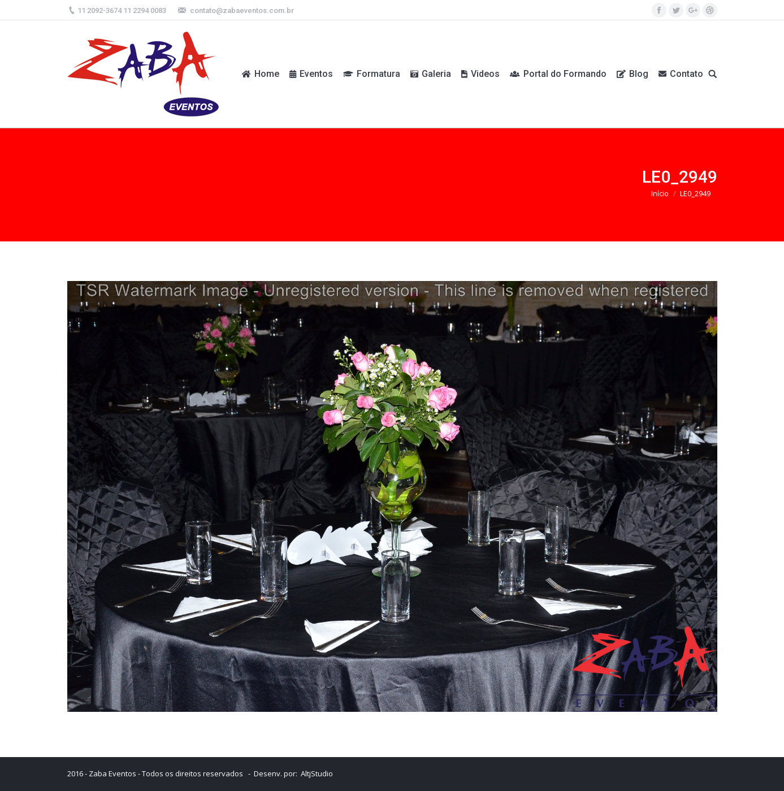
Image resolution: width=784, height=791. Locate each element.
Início (660, 193)
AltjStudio (317, 773)
